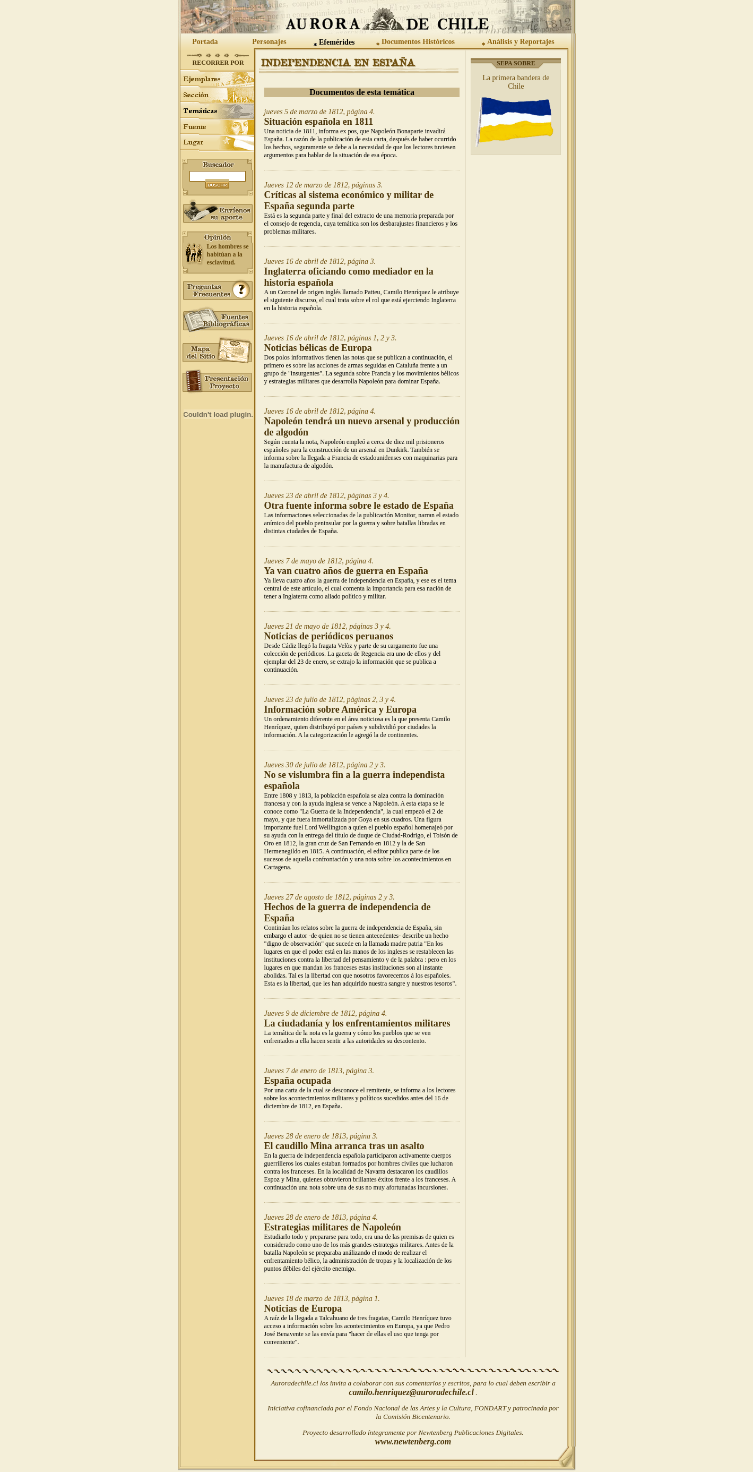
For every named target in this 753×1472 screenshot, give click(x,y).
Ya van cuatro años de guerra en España (346, 571)
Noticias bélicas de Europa (318, 348)
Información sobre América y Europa (340, 709)
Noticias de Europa (303, 1308)
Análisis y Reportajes (521, 42)
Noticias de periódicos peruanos (329, 636)
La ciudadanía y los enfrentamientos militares (357, 1023)
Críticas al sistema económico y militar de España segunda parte (349, 200)
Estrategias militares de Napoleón (332, 1227)
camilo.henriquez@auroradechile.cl (411, 1392)
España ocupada (298, 1080)
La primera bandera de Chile (515, 82)
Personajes (269, 42)
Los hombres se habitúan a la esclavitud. (228, 254)
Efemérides (337, 42)
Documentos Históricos (418, 42)
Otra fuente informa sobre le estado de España (359, 505)
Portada (205, 42)
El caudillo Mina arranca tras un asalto (344, 1146)
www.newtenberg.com (413, 1441)
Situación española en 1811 (319, 121)
